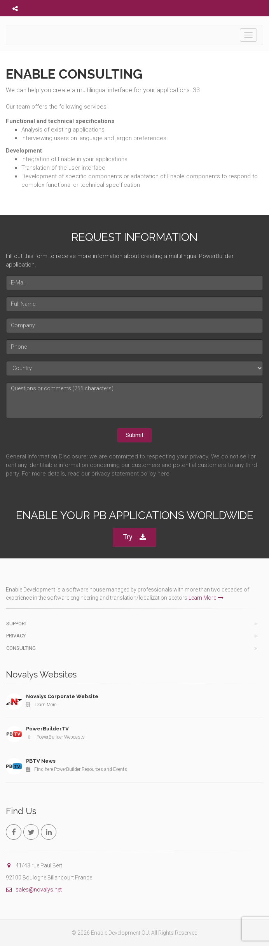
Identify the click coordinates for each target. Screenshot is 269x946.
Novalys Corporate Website (62, 696)
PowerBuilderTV (47, 729)
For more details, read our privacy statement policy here (95, 473)
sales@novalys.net (34, 889)
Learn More (206, 598)
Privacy (16, 636)
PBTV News (41, 761)
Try (134, 537)
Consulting (21, 648)
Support (16, 624)
